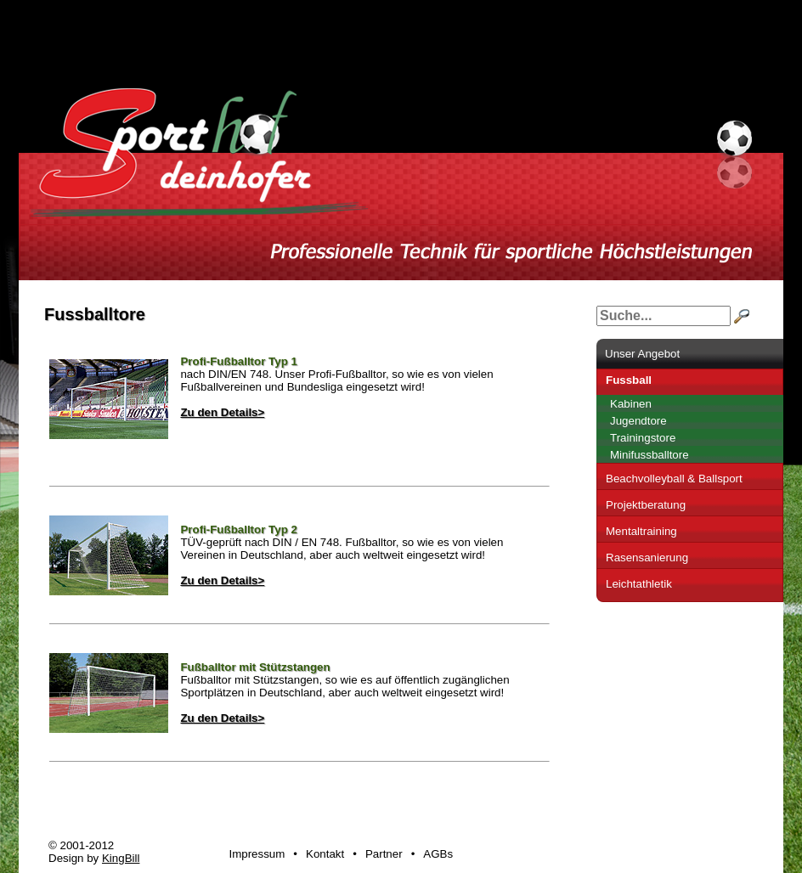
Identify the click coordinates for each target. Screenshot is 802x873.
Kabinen (631, 403)
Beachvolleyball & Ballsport (674, 478)
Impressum (257, 854)
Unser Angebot (642, 353)
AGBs (438, 854)
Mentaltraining (641, 531)
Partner (384, 854)
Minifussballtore (649, 454)
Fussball (629, 380)
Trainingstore (642, 437)
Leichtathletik (639, 583)
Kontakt (325, 854)
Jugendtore (638, 420)
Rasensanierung (647, 557)
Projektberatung (646, 504)
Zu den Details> (222, 412)
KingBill (120, 858)
